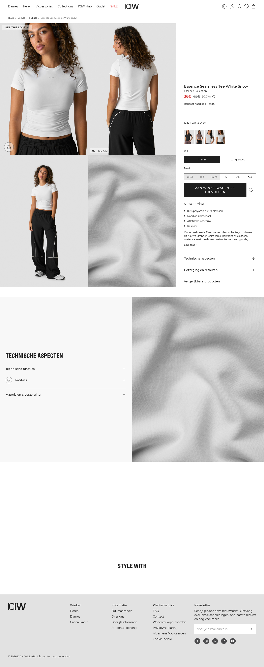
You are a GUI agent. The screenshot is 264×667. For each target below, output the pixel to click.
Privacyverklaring (165, 628)
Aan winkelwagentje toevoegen (215, 190)
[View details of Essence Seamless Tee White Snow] (220, 137)
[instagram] (206, 641)
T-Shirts (33, 18)
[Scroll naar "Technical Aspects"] (220, 258)
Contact (158, 616)
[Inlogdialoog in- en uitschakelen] (232, 6)
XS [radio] (190, 176)
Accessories (44, 6)
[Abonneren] (251, 629)
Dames (13, 6)
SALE (114, 6)
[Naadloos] (9, 147)
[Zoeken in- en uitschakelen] (239, 6)
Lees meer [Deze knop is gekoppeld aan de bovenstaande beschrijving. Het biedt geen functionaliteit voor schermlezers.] (190, 244)
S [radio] (202, 176)
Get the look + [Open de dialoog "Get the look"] (17, 27)
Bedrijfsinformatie (124, 622)
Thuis (11, 18)
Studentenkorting (124, 628)
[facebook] (197, 641)
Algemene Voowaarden (169, 633)
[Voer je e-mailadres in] (219, 629)
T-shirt (202, 159)
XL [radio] (237, 176)
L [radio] (226, 176)
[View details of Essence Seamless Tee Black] (189, 137)
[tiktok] (224, 641)
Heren (27, 6)
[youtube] (233, 641)
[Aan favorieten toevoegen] (251, 190)
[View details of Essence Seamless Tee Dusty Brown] (199, 137)
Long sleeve (238, 159)
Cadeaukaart (79, 622)
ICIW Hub (85, 6)
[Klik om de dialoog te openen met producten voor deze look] (22, 483)
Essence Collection (195, 90)
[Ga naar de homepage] (132, 6)
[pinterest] (215, 641)
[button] (44, 89)
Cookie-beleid (162, 639)
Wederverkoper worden (169, 622)
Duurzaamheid (122, 611)
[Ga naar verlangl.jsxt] (246, 6)
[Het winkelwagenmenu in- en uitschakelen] (253, 6)
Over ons (118, 616)
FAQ (156, 611)
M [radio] (214, 176)
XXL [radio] (250, 176)
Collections (65, 6)
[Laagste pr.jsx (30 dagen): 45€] (213, 96)
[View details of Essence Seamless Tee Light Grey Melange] (210, 137)
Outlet (101, 6)
